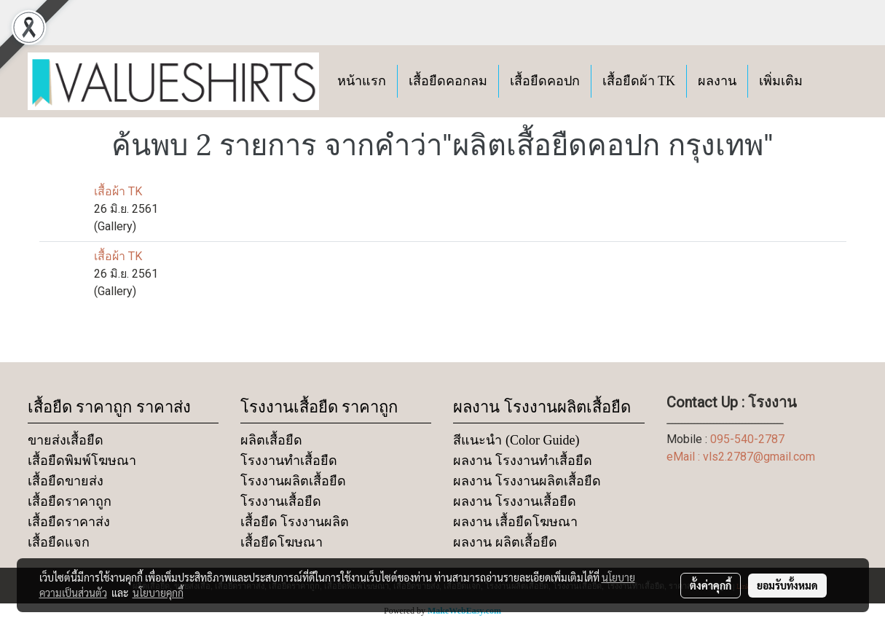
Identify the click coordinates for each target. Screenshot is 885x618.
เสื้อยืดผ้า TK (639, 81)
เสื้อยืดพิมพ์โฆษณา (82, 460)
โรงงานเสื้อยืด (280, 501)
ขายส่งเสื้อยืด (65, 440)
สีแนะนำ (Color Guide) (516, 440)
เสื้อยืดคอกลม (448, 81)
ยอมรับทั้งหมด (787, 585)
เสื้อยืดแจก (59, 542)
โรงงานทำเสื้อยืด (288, 460)
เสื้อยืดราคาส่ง (69, 522)
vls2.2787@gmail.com (759, 457)
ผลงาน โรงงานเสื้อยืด (514, 501)
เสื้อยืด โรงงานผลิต (295, 522)
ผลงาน (717, 81)
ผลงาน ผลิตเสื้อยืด (505, 542)
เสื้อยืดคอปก (545, 81)
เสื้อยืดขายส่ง (65, 481)
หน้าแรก (361, 81)
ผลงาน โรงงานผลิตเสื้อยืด (527, 481)
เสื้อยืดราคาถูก (69, 501)
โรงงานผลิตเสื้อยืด (293, 481)
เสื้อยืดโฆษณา (281, 542)
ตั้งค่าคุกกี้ (710, 585)
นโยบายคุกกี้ (158, 592)
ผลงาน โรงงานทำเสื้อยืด (522, 460)
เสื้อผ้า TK (118, 191)
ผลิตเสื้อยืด (271, 440)
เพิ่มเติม (781, 81)
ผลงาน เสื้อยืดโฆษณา (515, 522)
